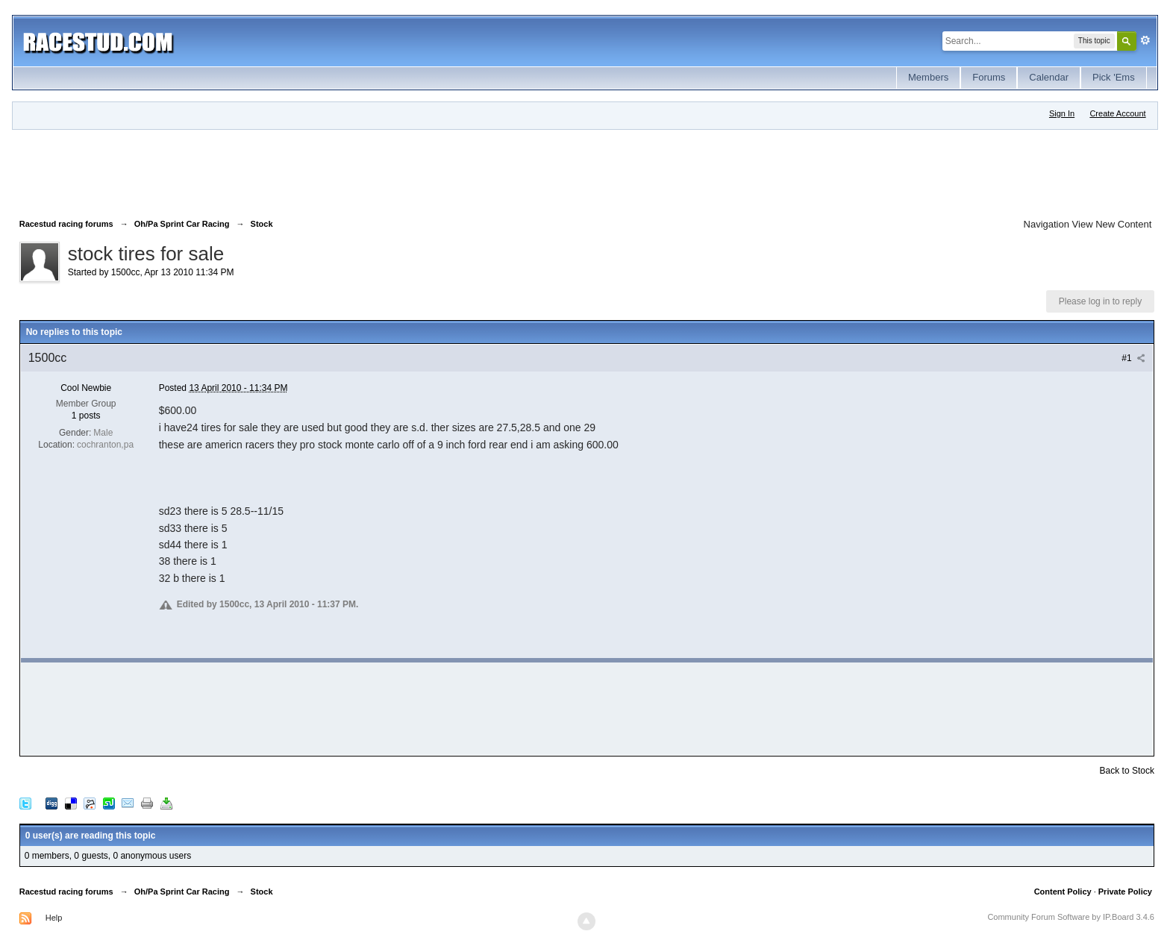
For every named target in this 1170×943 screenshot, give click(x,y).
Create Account (1117, 113)
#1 (1133, 358)
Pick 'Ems (1113, 77)
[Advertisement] (291, 170)
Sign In (1061, 113)
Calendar (1049, 77)
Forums (988, 77)
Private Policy (1125, 891)
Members (928, 77)
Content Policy (1063, 891)
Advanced (1145, 40)
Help (54, 917)
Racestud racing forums (66, 891)
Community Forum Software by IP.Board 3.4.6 (1070, 916)
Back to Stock (1127, 770)
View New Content (1112, 224)
